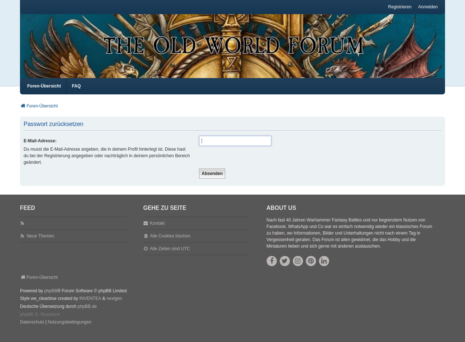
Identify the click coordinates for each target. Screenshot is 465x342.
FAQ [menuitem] (76, 92)
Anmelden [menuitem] (428, 6)
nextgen (114, 305)
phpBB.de (87, 312)
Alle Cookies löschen (170, 242)
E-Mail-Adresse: (40, 147)
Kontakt (157, 229)
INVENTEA (90, 305)
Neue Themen (40, 242)
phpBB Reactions (40, 320)
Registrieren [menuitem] (400, 6)
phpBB (50, 297)
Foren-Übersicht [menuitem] (44, 92)
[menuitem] (32, 329)
